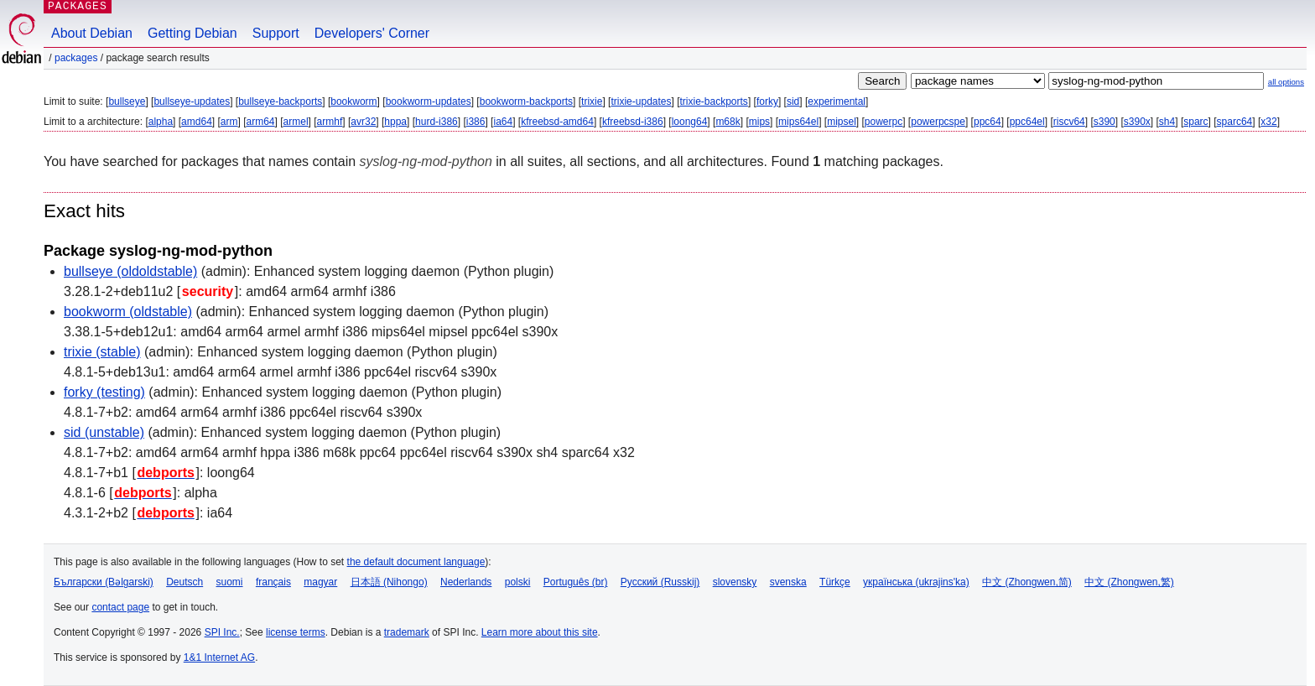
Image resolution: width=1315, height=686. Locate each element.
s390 (1104, 121)
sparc (1195, 121)
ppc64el (1027, 121)
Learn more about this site (539, 632)
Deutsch (184, 582)
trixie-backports (714, 101)
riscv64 (1069, 121)
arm (229, 121)
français (273, 582)
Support (275, 33)
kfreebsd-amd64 (557, 121)
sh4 (1167, 121)
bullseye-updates (191, 101)
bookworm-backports (526, 101)
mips (759, 121)
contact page (120, 607)
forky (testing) (104, 392)
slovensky (735, 582)
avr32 (363, 121)
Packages (76, 58)
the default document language (416, 562)
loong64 (690, 121)
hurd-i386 (436, 121)
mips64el (798, 121)
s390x (1137, 121)
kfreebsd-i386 (632, 121)
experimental (836, 101)
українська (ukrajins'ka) (916, 582)
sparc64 (1235, 121)
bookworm (353, 101)
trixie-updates (641, 101)
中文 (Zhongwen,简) (1027, 582)
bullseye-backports (280, 101)
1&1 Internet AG (219, 657)
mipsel (841, 121)
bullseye (126, 101)
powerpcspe (938, 121)
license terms (295, 632)
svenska (788, 582)
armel (296, 121)
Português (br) (575, 582)
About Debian (92, 33)
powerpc (883, 121)
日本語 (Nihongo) (389, 582)
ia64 (502, 121)
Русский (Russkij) (660, 582)
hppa (395, 121)
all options (1286, 81)
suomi (229, 582)
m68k (727, 121)
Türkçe (834, 582)
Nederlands (465, 582)
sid (793, 101)
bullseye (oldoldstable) (130, 271)
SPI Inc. (222, 632)
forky (767, 101)
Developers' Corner (371, 33)
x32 (1268, 121)
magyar (320, 582)
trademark (406, 632)
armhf (330, 121)
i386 (476, 121)
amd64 (196, 121)
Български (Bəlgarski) (103, 582)
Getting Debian (192, 33)
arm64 (261, 121)
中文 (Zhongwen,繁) (1129, 582)
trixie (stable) (102, 352)
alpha (160, 121)
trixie (591, 101)
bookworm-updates (428, 101)
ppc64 (987, 121)
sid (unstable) (104, 432)
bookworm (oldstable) (128, 311)
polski (518, 582)
